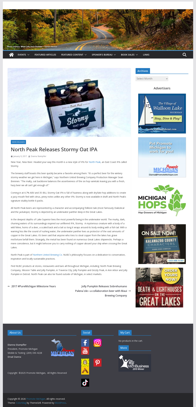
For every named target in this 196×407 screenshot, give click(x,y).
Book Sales (127, 54)
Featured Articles (45, 54)
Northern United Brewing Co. (48, 254)
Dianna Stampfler (38, 156)
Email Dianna (14, 356)
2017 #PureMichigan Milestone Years (32, 286)
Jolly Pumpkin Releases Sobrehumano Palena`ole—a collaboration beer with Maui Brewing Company (103, 291)
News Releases (18, 142)
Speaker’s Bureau (102, 54)
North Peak (95, 161)
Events (22, 54)
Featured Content (72, 54)
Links (146, 54)
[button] (27, 54)
